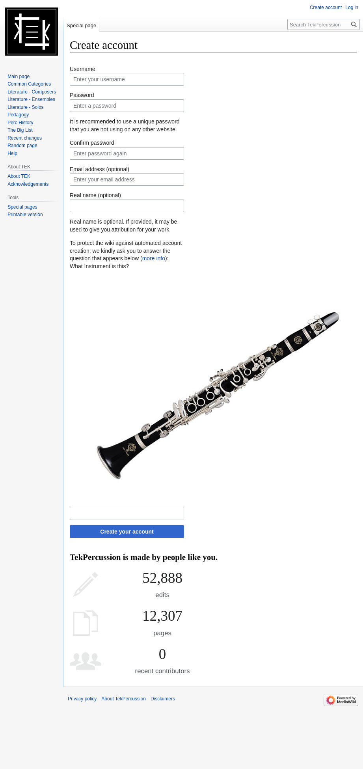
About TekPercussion (123, 699)
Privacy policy (82, 699)
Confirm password (92, 143)
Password (82, 95)
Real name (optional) (95, 195)
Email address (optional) (99, 169)
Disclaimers (163, 699)
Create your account (126, 531)
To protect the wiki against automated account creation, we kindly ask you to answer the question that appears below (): (126, 250)
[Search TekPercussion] (323, 24)
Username (82, 69)
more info (153, 258)
